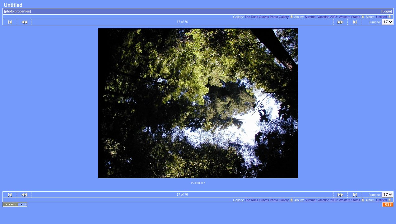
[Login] (386, 11)
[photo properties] (17, 11)
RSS (388, 204)
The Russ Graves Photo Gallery (269, 17)
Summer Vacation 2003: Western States (335, 17)
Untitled (384, 17)
